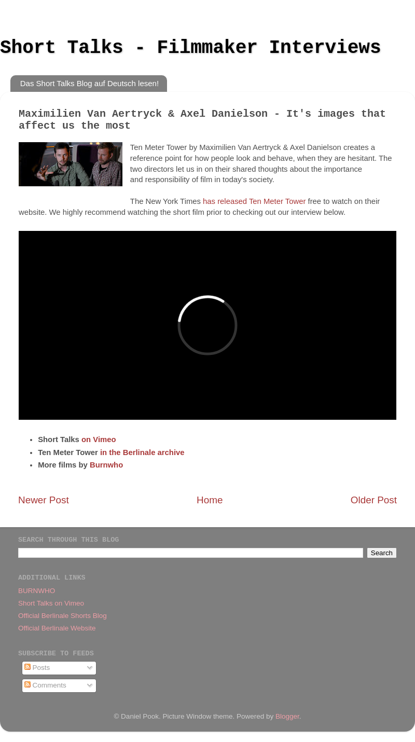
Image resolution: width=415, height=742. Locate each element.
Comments (45, 685)
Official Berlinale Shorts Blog (62, 616)
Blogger (287, 716)
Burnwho (106, 465)
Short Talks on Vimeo (51, 603)
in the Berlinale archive (142, 452)
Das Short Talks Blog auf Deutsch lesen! (89, 83)
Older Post (374, 499)
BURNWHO (36, 591)
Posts (37, 667)
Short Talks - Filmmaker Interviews (190, 48)
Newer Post (43, 499)
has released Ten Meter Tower (254, 201)
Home (210, 499)
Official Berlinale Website (57, 628)
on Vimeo (98, 439)
